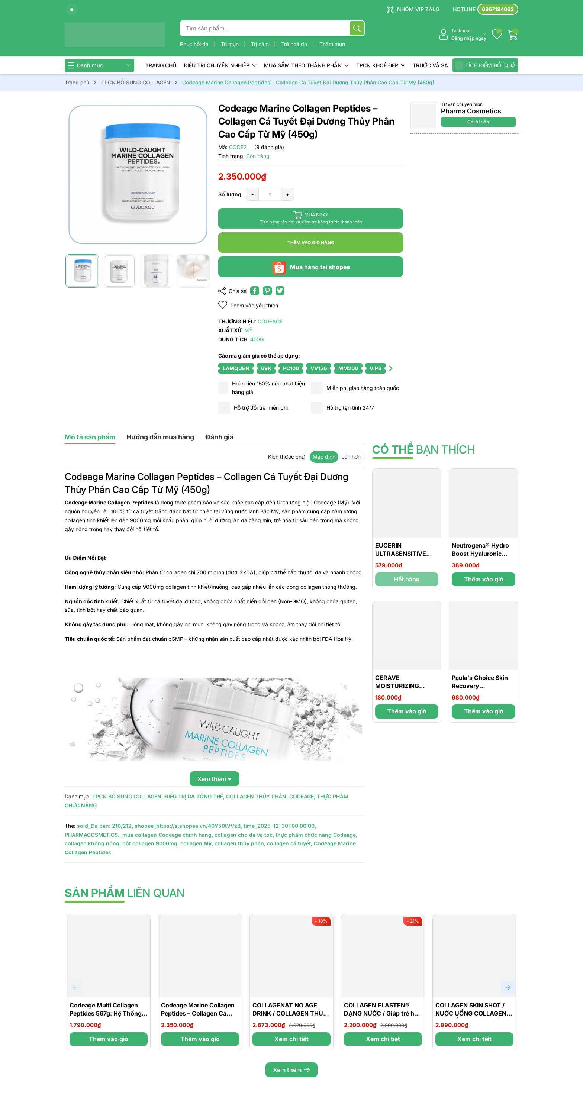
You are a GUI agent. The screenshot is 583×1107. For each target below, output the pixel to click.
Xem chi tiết (291, 1039)
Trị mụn (230, 44)
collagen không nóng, (93, 843)
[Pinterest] (267, 290)
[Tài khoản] (462, 34)
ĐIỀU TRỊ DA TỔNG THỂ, (194, 796)
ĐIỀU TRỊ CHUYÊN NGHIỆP (220, 65)
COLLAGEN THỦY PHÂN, (257, 796)
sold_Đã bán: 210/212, (105, 826)
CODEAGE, (302, 796)
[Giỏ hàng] (513, 34)
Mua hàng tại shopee (311, 267)
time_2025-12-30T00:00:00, (280, 826)
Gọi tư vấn (478, 122)
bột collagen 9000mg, (150, 843)
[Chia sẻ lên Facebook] (254, 290)
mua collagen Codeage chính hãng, (167, 835)
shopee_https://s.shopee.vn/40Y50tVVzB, (188, 826)
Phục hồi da (195, 44)
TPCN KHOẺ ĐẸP (380, 65)
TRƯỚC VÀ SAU (432, 65)
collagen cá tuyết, (289, 843)
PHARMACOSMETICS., (93, 835)
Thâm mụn (332, 44)
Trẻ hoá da (295, 44)
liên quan (125, 893)
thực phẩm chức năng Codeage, (316, 835)
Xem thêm (291, 1070)
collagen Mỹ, (196, 843)
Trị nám (260, 44)
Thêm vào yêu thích (248, 305)
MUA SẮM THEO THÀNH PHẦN (306, 65)
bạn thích (423, 449)
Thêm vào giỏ (483, 579)
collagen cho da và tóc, (244, 835)
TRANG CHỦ (160, 65)
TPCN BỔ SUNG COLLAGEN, (127, 796)
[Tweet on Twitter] (280, 290)
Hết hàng (407, 579)
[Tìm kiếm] (357, 28)
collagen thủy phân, (240, 843)
